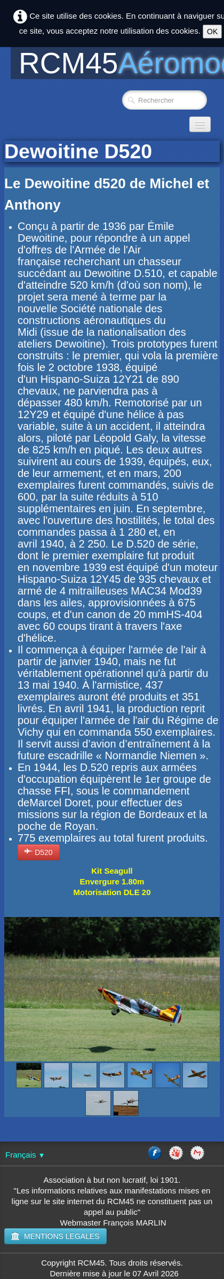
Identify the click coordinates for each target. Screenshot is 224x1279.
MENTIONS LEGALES (55, 1236)
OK (212, 31)
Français (25, 1154)
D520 (39, 852)
